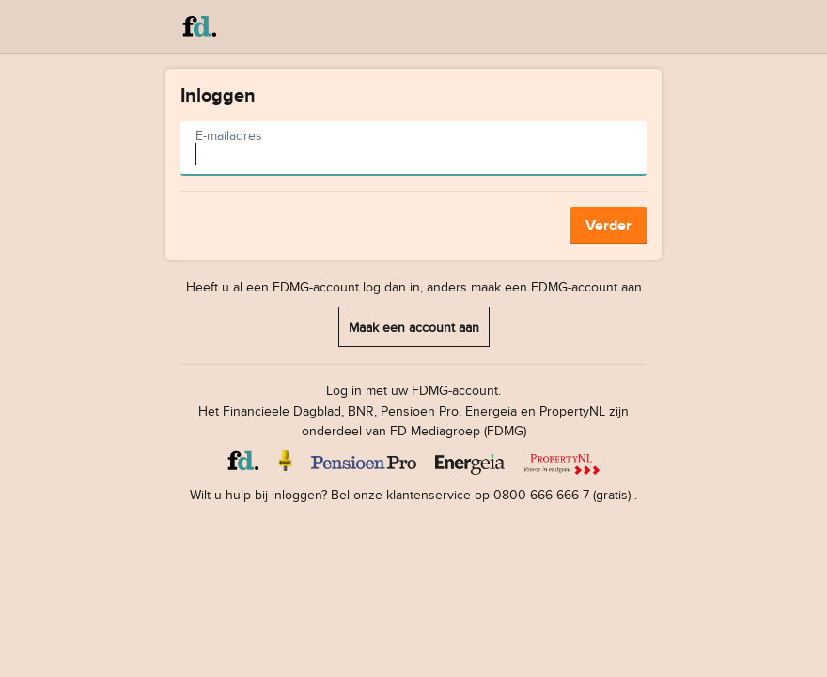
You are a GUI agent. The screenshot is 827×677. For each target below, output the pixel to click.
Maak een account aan (414, 327)
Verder (608, 225)
